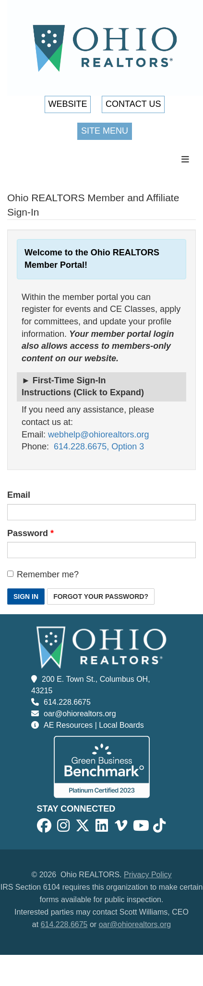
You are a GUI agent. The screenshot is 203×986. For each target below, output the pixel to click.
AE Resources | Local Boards (94, 725)
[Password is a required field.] (101, 550)
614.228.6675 (67, 702)
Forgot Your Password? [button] (100, 596)
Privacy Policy (148, 875)
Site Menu (104, 131)
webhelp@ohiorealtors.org (98, 434)
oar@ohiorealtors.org (80, 714)
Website (67, 104)
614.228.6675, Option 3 (99, 446)
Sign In (25, 596)
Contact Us (133, 104)
